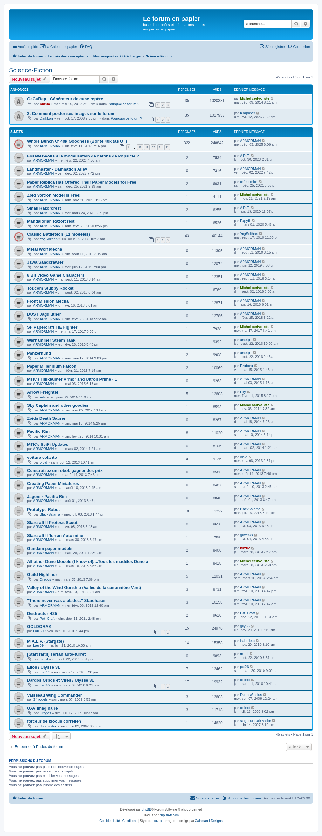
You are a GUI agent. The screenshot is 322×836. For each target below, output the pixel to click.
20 (153, 147)
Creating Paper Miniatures (53, 483)
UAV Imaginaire (42, 708)
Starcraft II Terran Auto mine (55, 535)
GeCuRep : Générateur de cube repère (65, 99)
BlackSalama (50, 514)
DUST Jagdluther (44, 314)
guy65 (245, 626)
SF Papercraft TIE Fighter (52, 327)
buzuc (45, 104)
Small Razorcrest (44, 208)
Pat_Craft (47, 618)
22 (167, 147)
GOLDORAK (39, 626)
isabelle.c (247, 641)
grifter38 (246, 535)
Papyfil (245, 221)
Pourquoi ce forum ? (123, 104)
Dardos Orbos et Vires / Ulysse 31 (60, 680)
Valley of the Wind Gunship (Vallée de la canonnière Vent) (84, 587)
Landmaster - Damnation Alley (57, 169)
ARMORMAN (50, 146)
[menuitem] (58, 46)
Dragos (45, 579)
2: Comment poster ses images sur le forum (70, 113)
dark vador (48, 726)
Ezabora (246, 366)
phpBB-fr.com (169, 815)
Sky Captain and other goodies (57, 405)
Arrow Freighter (42, 392)
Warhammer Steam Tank (51, 340)
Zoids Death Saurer (46, 418)
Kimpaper (247, 113)
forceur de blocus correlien (54, 721)
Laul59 (38, 631)
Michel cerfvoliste (254, 98)
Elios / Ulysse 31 (43, 667)
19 (146, 147)
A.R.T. (245, 155)
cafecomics (248, 182)
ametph (246, 340)
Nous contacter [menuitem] (204, 798)
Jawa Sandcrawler (45, 262)
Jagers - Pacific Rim (47, 496)
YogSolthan (49, 239)
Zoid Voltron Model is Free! (54, 195)
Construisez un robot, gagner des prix (65, 470)
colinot (245, 680)
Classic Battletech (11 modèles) (58, 234)
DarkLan (46, 118)
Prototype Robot (43, 509)
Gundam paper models (49, 548)
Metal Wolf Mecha (44, 249)
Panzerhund (39, 353)
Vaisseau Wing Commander (54, 695)
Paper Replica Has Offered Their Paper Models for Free (81, 182)
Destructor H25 (42, 613)
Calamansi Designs (209, 821)
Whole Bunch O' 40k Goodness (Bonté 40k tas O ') (77, 141)
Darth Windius (251, 695)
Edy (43, 397)
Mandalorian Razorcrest (51, 221)
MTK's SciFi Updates (47, 444)
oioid (43, 462)
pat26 (244, 667)
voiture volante (42, 457)
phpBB (146, 809)
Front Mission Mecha (48, 301)
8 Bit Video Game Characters (56, 275)
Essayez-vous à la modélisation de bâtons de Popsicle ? (83, 156)
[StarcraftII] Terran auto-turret (56, 654)
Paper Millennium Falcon (51, 366)
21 (160, 147)
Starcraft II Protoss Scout (52, 522)
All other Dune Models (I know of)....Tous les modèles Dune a (87, 561)
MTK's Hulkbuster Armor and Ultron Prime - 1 (72, 379)
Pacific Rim (38, 431)
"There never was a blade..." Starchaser (66, 600)
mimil (44, 659)
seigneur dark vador (255, 721)
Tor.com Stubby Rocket (50, 288)
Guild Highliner (42, 574)
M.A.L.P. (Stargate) (45, 641)
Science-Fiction (30, 70)
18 (139, 147)
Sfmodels (40, 699)
